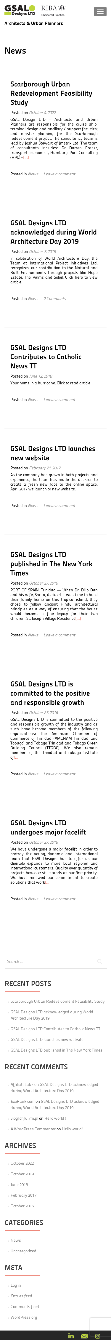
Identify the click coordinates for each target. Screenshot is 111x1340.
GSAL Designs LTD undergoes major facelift (48, 827)
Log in (16, 1285)
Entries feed (21, 1296)
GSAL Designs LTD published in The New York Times (51, 563)
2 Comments (55, 298)
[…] (26, 157)
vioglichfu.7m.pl (24, 1118)
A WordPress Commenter (33, 1129)
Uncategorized (23, 1251)
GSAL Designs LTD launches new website (47, 1039)
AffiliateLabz (22, 1084)
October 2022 (22, 1163)
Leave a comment (59, 173)
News (33, 173)
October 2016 (22, 1206)
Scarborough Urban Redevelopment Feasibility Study (51, 93)
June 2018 (19, 1184)
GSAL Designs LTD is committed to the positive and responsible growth (50, 693)
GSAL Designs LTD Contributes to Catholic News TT (45, 356)
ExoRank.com (23, 1101)
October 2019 (22, 1174)
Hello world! (55, 1118)
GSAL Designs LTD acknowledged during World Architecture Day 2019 (53, 231)
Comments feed (25, 1306)
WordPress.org (24, 1317)
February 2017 (23, 1195)
